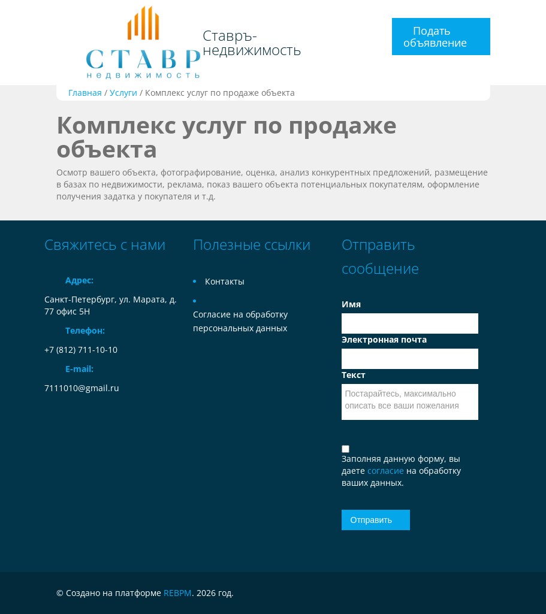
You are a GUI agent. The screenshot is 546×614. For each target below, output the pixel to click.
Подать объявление (435, 36)
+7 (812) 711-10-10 (80, 349)
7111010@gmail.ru (81, 388)
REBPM (178, 592)
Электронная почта (384, 339)
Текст (354, 374)
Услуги (123, 92)
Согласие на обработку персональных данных (240, 321)
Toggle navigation (54, 14)
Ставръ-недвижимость (252, 42)
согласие (386, 470)
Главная (85, 92)
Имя (351, 304)
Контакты (225, 281)
